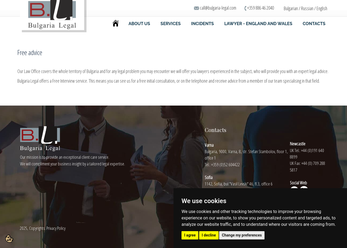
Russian (307, 8)
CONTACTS (314, 23)
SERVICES (170, 23)
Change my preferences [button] (242, 235)
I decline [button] (209, 235)
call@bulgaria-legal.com (218, 8)
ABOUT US (139, 23)
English (322, 8)
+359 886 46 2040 (260, 8)
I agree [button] (190, 235)
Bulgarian (291, 8)
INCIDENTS (202, 23)
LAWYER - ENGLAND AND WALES (258, 23)
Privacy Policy (55, 228)
